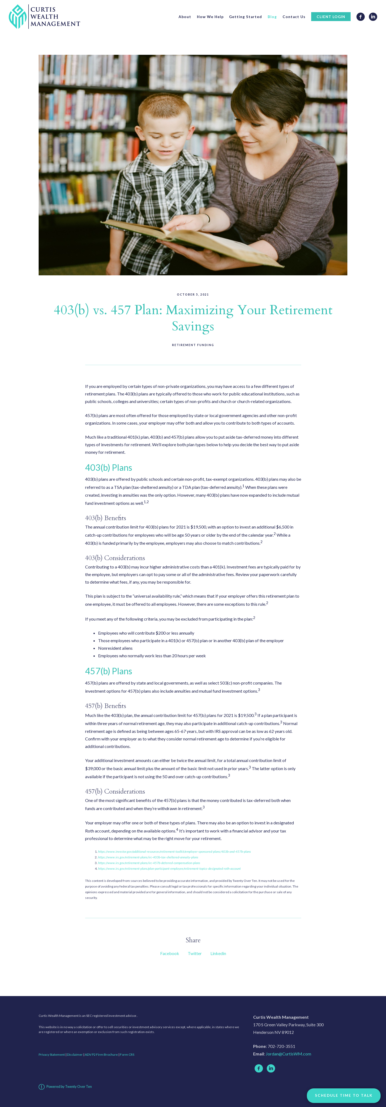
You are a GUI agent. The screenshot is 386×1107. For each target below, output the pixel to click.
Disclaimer (75, 1054)
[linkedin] (271, 1068)
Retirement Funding (193, 345)
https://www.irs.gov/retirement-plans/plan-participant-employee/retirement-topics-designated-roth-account (169, 868)
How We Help (210, 17)
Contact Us (294, 17)
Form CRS (127, 1054)
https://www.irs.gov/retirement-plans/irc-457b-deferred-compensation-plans (149, 863)
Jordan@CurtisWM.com (288, 1053)
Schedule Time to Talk (343, 1095)
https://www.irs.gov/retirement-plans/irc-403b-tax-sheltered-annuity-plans (148, 857)
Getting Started (245, 17)
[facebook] (258, 1068)
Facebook (169, 953)
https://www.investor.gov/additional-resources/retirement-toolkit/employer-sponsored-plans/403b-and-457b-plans (174, 851)
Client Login (331, 17)
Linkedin (218, 953)
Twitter (195, 953)
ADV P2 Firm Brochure (101, 1054)
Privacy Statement (52, 1054)
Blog (272, 17)
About (185, 17)
